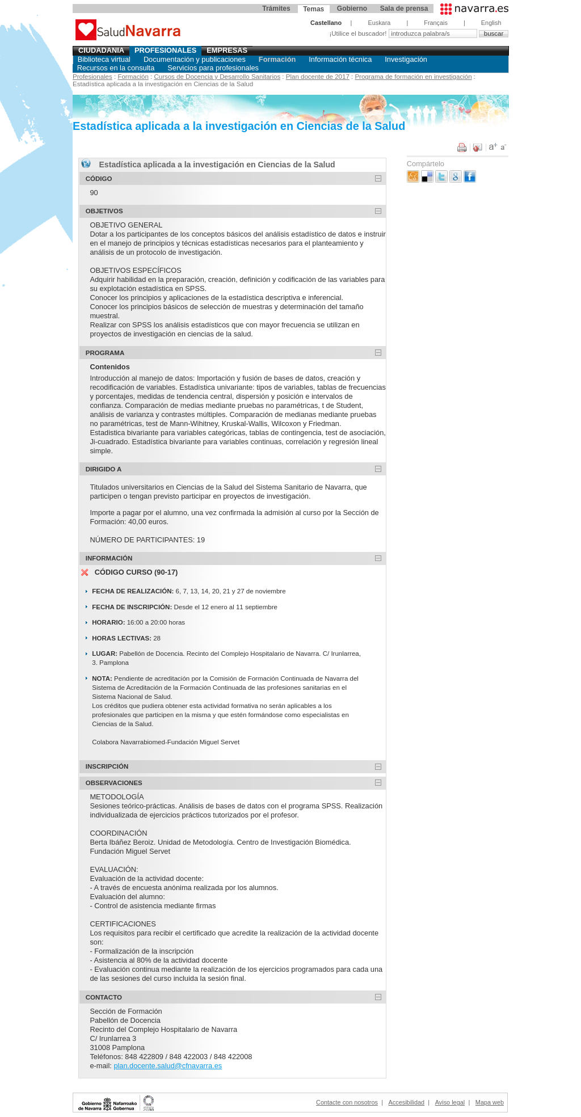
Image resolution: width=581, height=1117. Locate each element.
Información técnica (340, 59)
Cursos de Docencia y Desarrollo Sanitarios (217, 76)
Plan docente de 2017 (318, 76)
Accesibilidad (406, 1102)
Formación (277, 59)
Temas (313, 9)
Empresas (227, 50)
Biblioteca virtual (104, 59)
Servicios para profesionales (213, 68)
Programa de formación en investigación (413, 76)
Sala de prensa (404, 8)
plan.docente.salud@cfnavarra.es (167, 1065)
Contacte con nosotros (347, 1102)
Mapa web (489, 1102)
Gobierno (352, 8)
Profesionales (165, 50)
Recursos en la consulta (116, 68)
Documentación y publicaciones (195, 59)
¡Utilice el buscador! (358, 33)
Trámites (276, 8)
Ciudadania (101, 50)
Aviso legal (450, 1102)
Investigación (406, 59)
